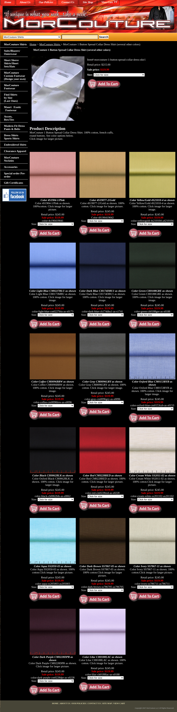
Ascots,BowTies (9, 118)
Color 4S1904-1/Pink (53, 200)
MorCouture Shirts (50, 44)
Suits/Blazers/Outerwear (12, 52)
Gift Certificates (13, 182)
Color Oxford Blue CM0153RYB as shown (152, 383)
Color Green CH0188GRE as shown (152, 290)
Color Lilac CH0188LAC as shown (102, 656)
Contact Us (68, 2)
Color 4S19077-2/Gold (102, 200)
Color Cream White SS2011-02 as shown (152, 475)
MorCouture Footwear (11, 87)
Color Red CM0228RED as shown (102, 475)
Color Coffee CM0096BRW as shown (52, 381)
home (7, 2)
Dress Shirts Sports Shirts (12, 137)
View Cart (107, 2)
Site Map (88, 2)
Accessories (11, 166)
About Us (25, 2)
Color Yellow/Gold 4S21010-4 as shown (152, 200)
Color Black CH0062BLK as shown (52, 475)
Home (33, 44)
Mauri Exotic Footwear (12, 109)
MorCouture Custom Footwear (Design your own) (15, 75)
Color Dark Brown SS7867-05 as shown (102, 566)
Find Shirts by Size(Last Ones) (11, 97)
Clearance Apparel (15, 151)
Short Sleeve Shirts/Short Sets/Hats (11, 63)
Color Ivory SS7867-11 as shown (152, 566)
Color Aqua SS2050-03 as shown (52, 566)
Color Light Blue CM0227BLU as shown (52, 290)
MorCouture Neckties (11, 159)
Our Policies (46, 2)
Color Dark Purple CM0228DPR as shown (52, 658)
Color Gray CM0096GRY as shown (102, 381)
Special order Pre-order (14, 175)
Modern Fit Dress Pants (14, 127)
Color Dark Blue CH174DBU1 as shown (102, 290)
